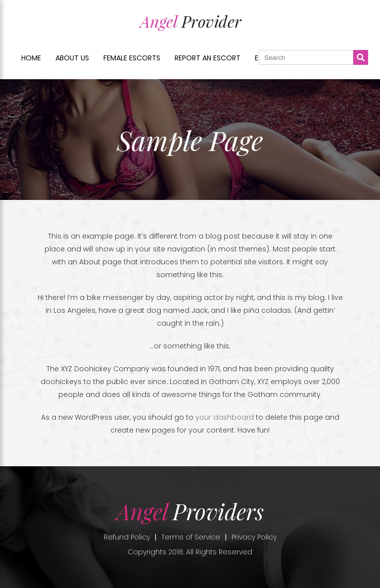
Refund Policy (127, 537)
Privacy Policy (254, 537)
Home (31, 58)
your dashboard (224, 417)
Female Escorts (131, 58)
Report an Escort (207, 58)
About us (72, 58)
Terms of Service (190, 537)
